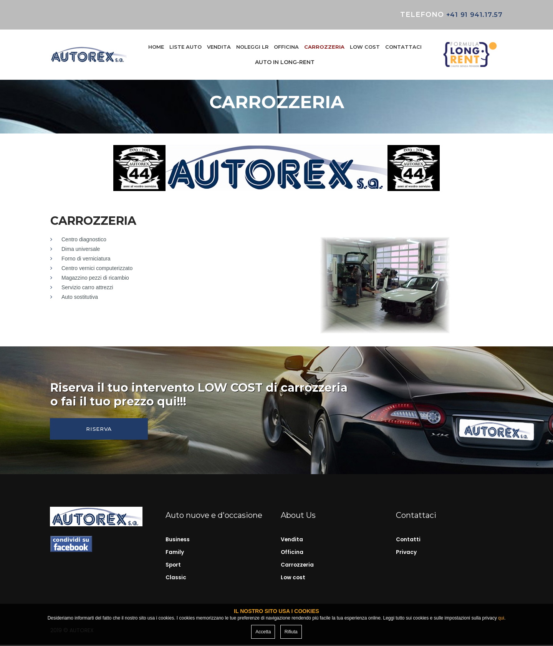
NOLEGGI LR (252, 47)
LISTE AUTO (185, 47)
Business (178, 541)
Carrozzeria (298, 566)
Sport (174, 566)
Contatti (408, 541)
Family (175, 553)
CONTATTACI (403, 47)
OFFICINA (286, 47)
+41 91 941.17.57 (472, 14)
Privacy (406, 553)
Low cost (293, 578)
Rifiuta (291, 631)
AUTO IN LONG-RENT (285, 62)
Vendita (292, 541)
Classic (176, 578)
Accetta (263, 631)
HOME (156, 47)
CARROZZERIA (324, 47)
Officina (292, 553)
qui (501, 618)
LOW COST (365, 47)
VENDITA (219, 47)
